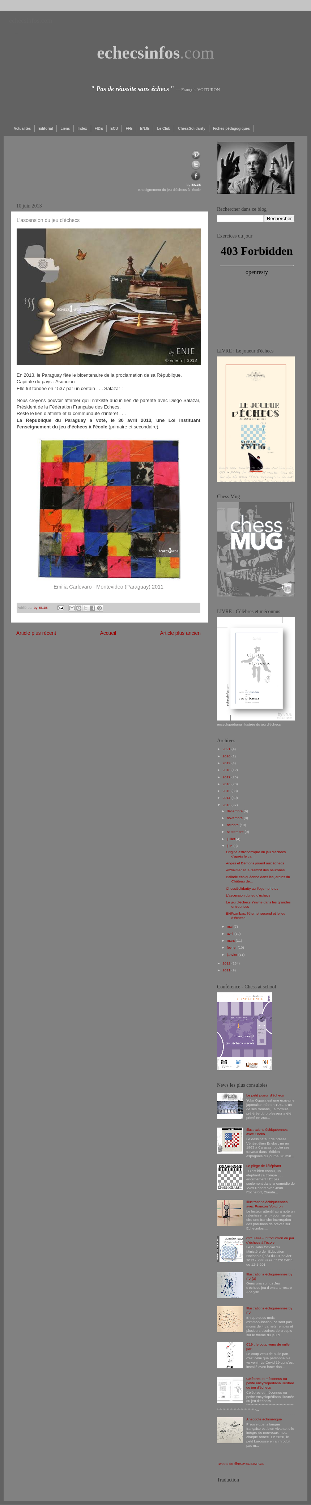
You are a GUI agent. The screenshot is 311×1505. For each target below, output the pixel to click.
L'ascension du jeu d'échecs (248, 895)
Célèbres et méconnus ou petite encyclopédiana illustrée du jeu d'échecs (270, 1383)
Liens (65, 129)
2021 (226, 749)
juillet (231, 839)
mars (231, 940)
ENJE (144, 129)
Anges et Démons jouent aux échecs (255, 863)
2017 (226, 777)
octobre (233, 825)
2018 (226, 770)
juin (230, 846)
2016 (226, 784)
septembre (235, 832)
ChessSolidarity (191, 129)
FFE (128, 129)
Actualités (22, 129)
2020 (226, 756)
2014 (226, 798)
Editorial (45, 129)
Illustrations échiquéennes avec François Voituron (266, 1204)
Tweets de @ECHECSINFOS (240, 1464)
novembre (235, 818)
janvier (232, 955)
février (232, 947)
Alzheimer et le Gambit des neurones (255, 870)
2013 (226, 805)
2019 (226, 763)
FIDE (99, 129)
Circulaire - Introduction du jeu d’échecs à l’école (270, 1240)
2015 (226, 791)
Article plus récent (36, 633)
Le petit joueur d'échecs (265, 1095)
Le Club (163, 129)
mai (230, 926)
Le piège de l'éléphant (263, 1166)
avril (230, 934)
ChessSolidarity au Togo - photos (252, 888)
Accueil (108, 633)
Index (82, 129)
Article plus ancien (180, 633)
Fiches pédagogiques (231, 129)
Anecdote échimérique (264, 1419)
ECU (114, 129)
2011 (226, 970)
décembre (235, 811)
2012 (226, 963)
